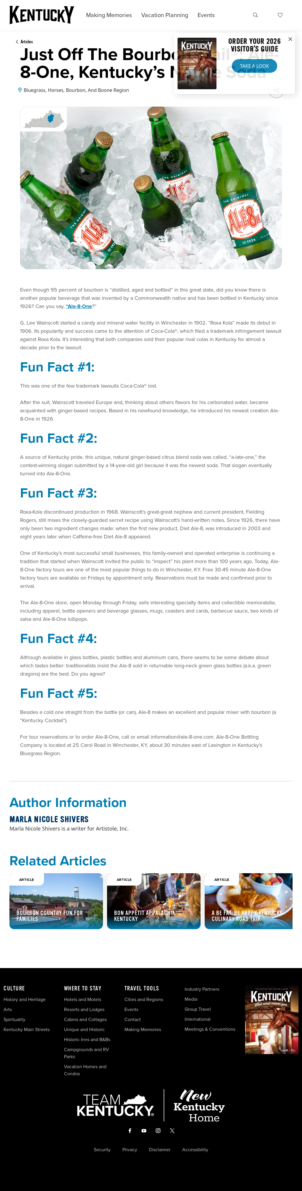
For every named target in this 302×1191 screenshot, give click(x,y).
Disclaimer (159, 1149)
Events (206, 15)
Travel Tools (141, 989)
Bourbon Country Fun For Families (50, 916)
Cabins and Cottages (85, 1019)
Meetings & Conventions (210, 1029)
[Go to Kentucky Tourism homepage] (41, 15)
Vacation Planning (164, 15)
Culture (14, 989)
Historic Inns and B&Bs (87, 1039)
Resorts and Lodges (84, 1009)
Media (191, 999)
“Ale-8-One (79, 306)
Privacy (129, 1149)
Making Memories (109, 15)
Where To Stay (83, 989)
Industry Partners (202, 989)
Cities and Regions (143, 999)
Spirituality (15, 1019)
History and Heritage (25, 999)
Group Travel (198, 1009)
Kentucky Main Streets (27, 1029)
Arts (8, 1009)
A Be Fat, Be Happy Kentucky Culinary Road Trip (247, 916)
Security (102, 1149)
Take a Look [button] (254, 66)
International (198, 1019)
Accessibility (195, 1149)
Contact (132, 1019)
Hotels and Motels (82, 999)
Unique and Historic (84, 1029)
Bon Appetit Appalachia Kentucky (144, 916)
